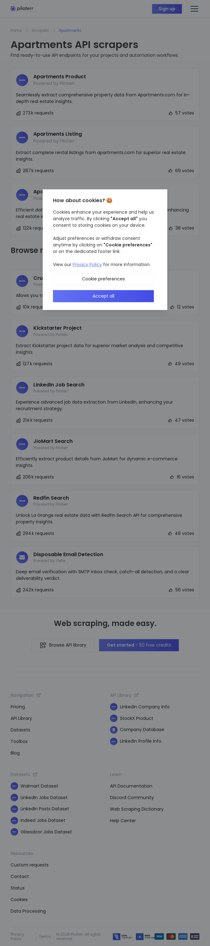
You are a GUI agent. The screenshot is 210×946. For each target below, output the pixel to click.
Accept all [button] (103, 296)
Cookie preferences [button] (103, 279)
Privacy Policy (87, 264)
